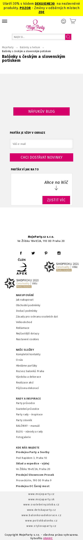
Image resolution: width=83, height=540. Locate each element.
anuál (36, 425)
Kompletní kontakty (28, 354)
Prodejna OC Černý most (33, 486)
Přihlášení (63, 21)
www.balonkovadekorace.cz (41, 515)
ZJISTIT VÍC (56, 200)
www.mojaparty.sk (41, 499)
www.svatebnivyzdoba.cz (41, 504)
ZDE (41, 12)
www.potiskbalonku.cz (41, 520)
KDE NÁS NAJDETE (28, 447)
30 (53, 4)
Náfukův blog (41, 111)
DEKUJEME (43, 4)
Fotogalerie (23, 437)
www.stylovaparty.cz (41, 525)
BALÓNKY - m (24, 425)
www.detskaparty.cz (41, 509)
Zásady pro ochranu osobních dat (37, 316)
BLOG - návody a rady (29, 431)
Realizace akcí (25, 382)
